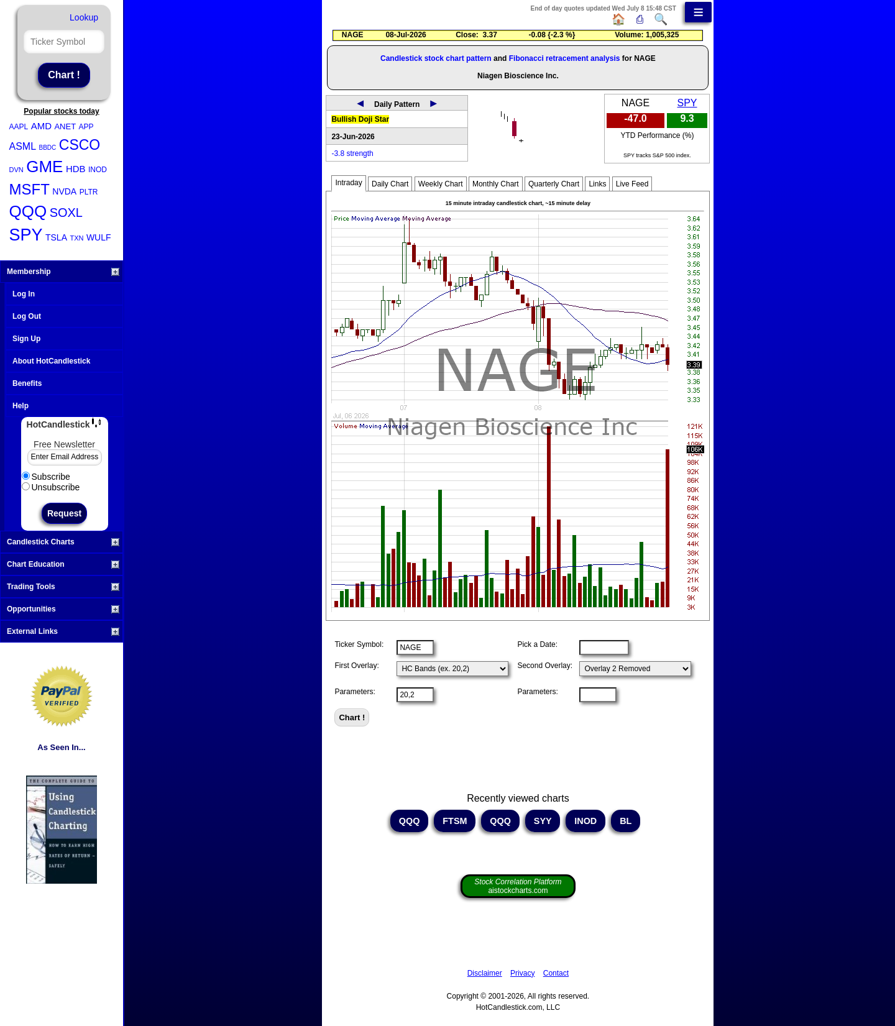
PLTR (89, 192)
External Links (63, 631)
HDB (76, 168)
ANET (65, 126)
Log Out (26, 316)
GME (44, 166)
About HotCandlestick (51, 361)
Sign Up (26, 338)
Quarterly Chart (553, 184)
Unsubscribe (51, 487)
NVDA (64, 191)
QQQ (28, 211)
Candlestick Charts (63, 542)
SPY (26, 235)
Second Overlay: (544, 665)
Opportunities (63, 609)
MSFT (29, 189)
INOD (97, 169)
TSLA (56, 237)
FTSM (454, 821)
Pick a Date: (537, 644)
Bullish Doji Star (360, 119)
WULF (98, 237)
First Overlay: (356, 665)
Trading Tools (63, 586)
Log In (23, 294)
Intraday (348, 182)
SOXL (66, 212)
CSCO (79, 145)
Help (20, 405)
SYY (542, 821)
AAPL (19, 126)
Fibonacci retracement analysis (564, 58)
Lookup (84, 17)
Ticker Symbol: (358, 644)
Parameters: (354, 691)
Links (597, 184)
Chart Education (63, 564)
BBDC (48, 147)
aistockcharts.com (517, 886)
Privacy (522, 973)
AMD (41, 126)
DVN (16, 169)
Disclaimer (484, 973)
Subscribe (46, 477)
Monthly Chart (495, 184)
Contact (556, 973)
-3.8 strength (352, 153)
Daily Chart (390, 184)
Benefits (27, 383)
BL (625, 821)
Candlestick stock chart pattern (436, 58)
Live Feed (632, 184)
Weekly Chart (440, 184)
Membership (63, 271)
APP (86, 126)
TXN (76, 238)
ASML (23, 146)
